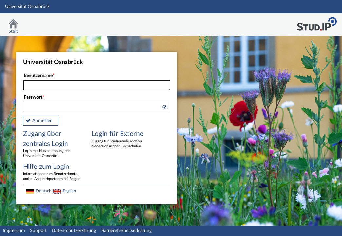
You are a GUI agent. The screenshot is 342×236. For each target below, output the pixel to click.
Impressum (14, 230)
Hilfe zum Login (52, 172)
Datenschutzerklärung (74, 230)
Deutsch (43, 191)
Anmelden (42, 120)
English (69, 191)
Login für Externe (120, 139)
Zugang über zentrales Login (52, 144)
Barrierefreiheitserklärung (126, 230)
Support (38, 230)
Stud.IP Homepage (316, 22)
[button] (164, 108)
